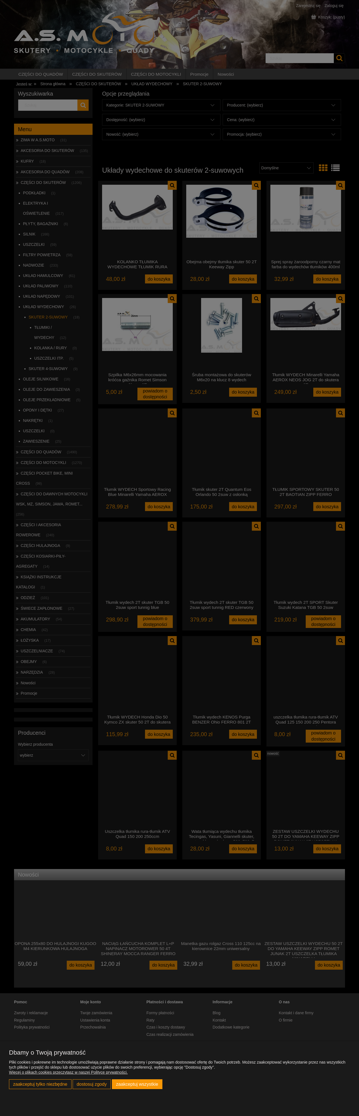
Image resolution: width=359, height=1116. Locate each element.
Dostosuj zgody (92, 1084)
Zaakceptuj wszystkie (137, 1084)
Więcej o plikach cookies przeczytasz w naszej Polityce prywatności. (68, 1072)
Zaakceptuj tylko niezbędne (40, 1084)
